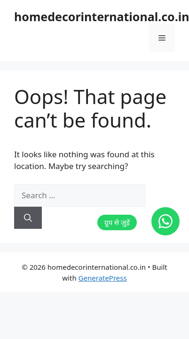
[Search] (28, 218)
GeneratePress (103, 277)
